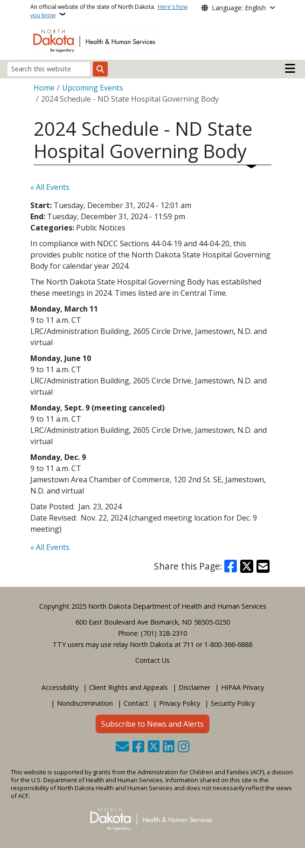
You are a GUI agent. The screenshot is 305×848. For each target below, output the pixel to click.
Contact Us (152, 660)
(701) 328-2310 (164, 633)
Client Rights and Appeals (128, 687)
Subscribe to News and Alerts (152, 724)
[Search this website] (48, 69)
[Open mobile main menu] (290, 69)
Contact (136, 703)
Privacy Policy (179, 703)
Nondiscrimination (85, 703)
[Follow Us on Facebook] (138, 747)
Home (44, 88)
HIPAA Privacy (242, 687)
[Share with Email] (263, 566)
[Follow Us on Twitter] (153, 747)
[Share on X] (246, 566)
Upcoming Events (92, 88)
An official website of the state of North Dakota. (108, 11)
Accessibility (60, 687)
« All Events (49, 187)
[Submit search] (100, 69)
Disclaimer (194, 687)
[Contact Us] (122, 747)
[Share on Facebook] (230, 566)
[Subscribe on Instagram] (183, 747)
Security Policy (233, 703)
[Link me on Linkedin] (168, 747)
